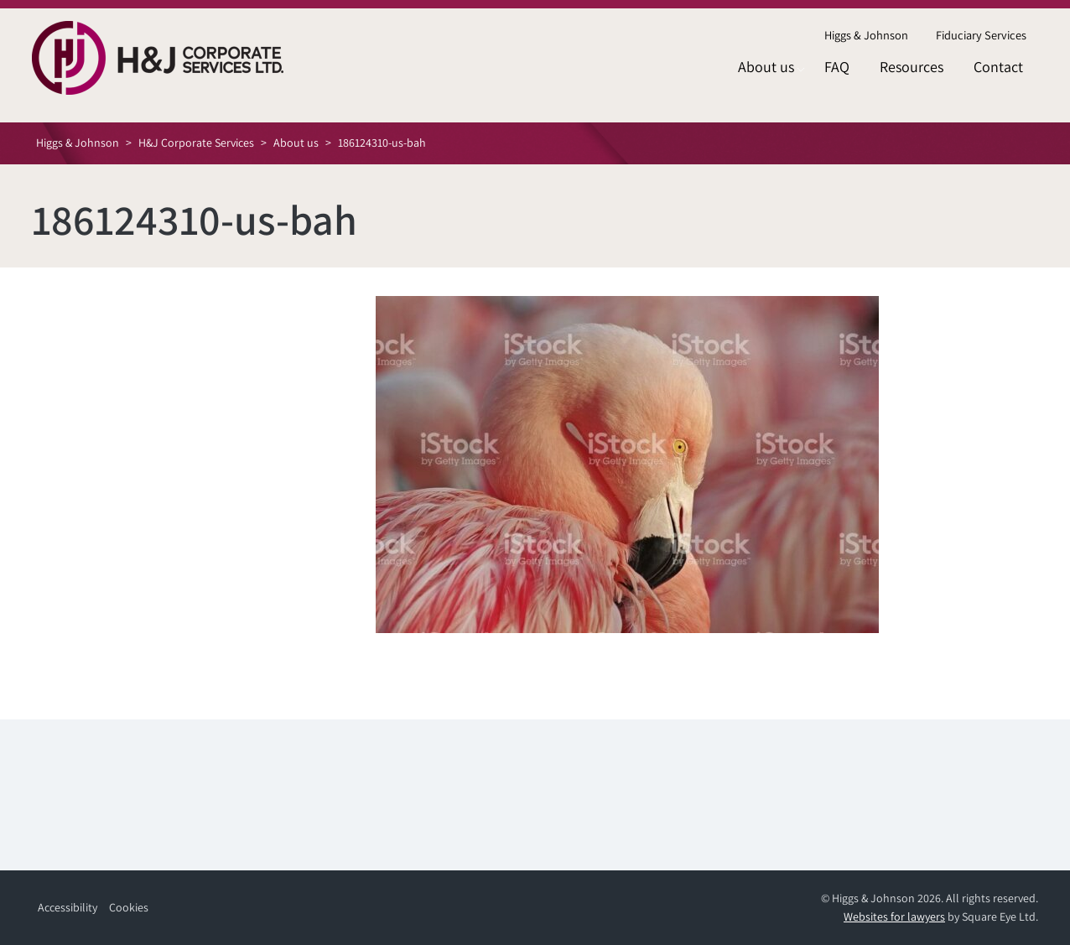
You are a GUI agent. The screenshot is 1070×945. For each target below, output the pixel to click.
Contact (998, 66)
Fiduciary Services (981, 35)
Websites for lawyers (894, 916)
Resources (911, 66)
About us (766, 66)
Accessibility (67, 907)
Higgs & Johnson (866, 35)
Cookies (128, 907)
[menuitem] (866, 35)
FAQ (836, 66)
